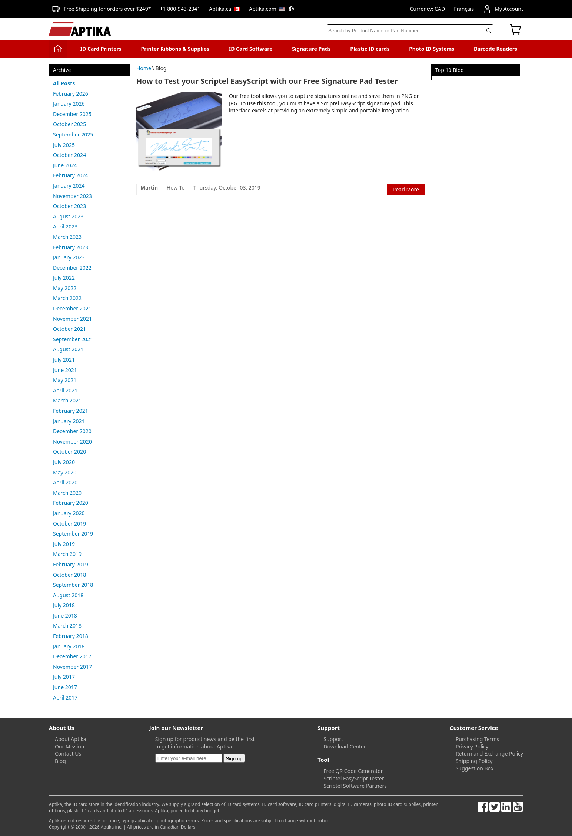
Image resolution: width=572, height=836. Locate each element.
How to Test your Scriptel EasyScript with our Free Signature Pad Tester (267, 81)
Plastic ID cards (369, 48)
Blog (60, 760)
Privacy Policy (472, 746)
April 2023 (65, 226)
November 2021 (72, 318)
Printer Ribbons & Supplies (175, 48)
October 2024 (69, 154)
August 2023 (68, 216)
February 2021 (70, 410)
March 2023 (67, 236)
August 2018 (68, 595)
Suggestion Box (474, 768)
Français (464, 8)
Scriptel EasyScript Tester (353, 778)
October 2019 (69, 523)
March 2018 (67, 625)
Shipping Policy (474, 760)
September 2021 (73, 339)
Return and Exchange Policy (489, 753)
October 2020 (69, 451)
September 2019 (73, 533)
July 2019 (64, 543)
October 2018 (69, 574)
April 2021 (65, 390)
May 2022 (64, 288)
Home (143, 68)
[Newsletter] (188, 758)
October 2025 (69, 124)
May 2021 (64, 380)
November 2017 (72, 666)
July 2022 (64, 277)
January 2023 (68, 257)
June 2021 (65, 369)
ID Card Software (251, 48)
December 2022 (72, 267)
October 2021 (69, 328)
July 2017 (64, 676)
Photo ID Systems (431, 48)
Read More (406, 189)
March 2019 (67, 553)
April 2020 (65, 482)
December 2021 (72, 308)
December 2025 (72, 114)
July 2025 (64, 144)
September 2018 (73, 584)
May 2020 (64, 472)
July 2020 (64, 461)
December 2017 (72, 656)
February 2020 (70, 502)
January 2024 (68, 185)
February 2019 (70, 564)
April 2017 (65, 697)
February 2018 (70, 635)
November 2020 (72, 441)
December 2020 (72, 431)
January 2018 (68, 646)
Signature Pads (311, 48)
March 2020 (67, 492)
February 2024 (70, 175)
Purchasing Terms (477, 739)
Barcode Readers (495, 48)
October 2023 (69, 206)
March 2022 (67, 298)
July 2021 (64, 359)
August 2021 (68, 349)
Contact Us (68, 753)
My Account (503, 8)
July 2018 (64, 605)
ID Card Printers (101, 48)
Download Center (344, 746)
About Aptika (70, 739)
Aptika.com (271, 8)
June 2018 (65, 615)
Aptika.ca (224, 8)
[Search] (410, 30)
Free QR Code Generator (353, 770)
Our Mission (69, 746)
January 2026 (68, 103)
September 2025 (73, 134)
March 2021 (67, 400)
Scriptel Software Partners (355, 785)
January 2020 (68, 513)
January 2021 (68, 421)
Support (333, 739)
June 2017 (65, 687)
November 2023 (72, 196)
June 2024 (65, 165)
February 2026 (70, 93)
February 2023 (70, 247)
